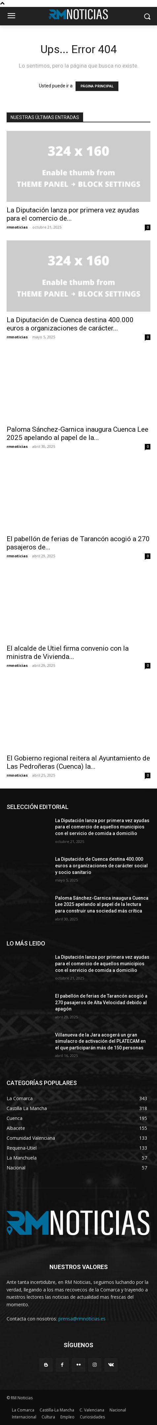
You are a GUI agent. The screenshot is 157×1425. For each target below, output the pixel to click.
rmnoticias (17, 227)
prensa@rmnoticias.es (82, 1319)
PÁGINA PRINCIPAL (96, 86)
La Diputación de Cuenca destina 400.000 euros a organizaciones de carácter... (70, 324)
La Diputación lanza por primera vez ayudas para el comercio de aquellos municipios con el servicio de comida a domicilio (102, 827)
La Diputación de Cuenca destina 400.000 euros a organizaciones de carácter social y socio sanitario (101, 865)
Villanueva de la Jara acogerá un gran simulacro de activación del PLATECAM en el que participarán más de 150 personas (100, 1041)
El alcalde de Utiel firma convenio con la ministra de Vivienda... (68, 652)
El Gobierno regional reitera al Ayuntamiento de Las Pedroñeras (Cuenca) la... (78, 762)
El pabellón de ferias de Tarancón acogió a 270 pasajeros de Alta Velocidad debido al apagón (101, 1002)
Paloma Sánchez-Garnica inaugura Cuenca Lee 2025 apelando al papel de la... (77, 433)
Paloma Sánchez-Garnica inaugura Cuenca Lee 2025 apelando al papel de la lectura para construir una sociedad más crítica (101, 904)
